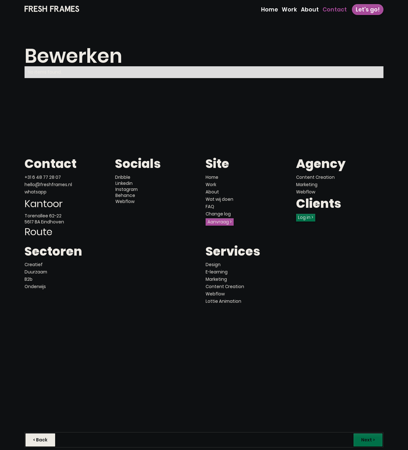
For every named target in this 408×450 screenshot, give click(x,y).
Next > (368, 440)
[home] (52, 9)
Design (213, 265)
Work (289, 9)
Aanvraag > (220, 222)
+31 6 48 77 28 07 (43, 177)
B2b (29, 279)
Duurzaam (36, 272)
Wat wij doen (219, 199)
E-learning (217, 272)
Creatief (34, 265)
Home (269, 9)
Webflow (305, 192)
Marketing (306, 185)
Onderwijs (35, 287)
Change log (218, 214)
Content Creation (315, 177)
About (310, 9)
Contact (335, 9)
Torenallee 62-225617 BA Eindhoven (44, 219)
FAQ (210, 207)
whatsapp (36, 192)
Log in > (305, 217)
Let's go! (368, 9)
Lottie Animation (223, 301)
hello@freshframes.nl (48, 185)
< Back (40, 440)
